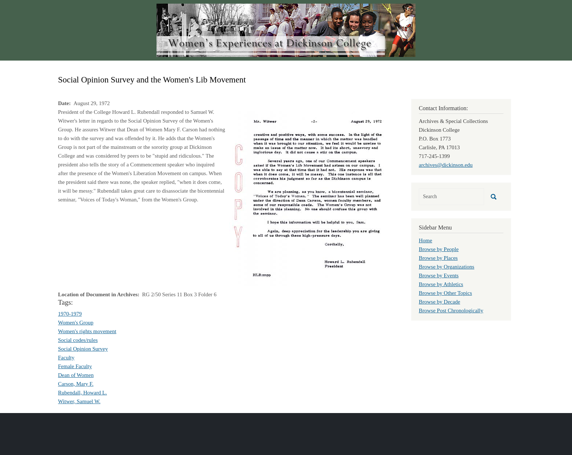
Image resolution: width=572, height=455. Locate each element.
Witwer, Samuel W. (79, 401)
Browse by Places (438, 258)
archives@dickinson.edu (446, 165)
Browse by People (439, 249)
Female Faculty (75, 366)
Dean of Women (76, 375)
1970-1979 (70, 314)
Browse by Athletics (441, 284)
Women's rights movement (87, 331)
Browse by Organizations (446, 267)
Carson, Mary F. (75, 384)
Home (425, 240)
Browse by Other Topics (445, 293)
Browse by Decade (439, 302)
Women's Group (75, 322)
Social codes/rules (78, 340)
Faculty (66, 357)
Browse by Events (439, 275)
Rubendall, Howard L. (82, 393)
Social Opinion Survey (83, 349)
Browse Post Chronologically (451, 310)
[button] (311, 198)
